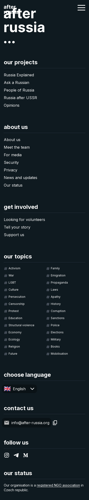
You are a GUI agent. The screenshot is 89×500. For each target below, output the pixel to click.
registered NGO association (58, 485)
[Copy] (55, 423)
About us (12, 139)
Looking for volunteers (24, 219)
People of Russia (19, 90)
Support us (14, 234)
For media (13, 154)
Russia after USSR (20, 97)
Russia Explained (19, 75)
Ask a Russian (16, 82)
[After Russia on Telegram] (16, 455)
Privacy (10, 170)
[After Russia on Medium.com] (25, 455)
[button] (81, 7)
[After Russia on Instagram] (6, 455)
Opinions (11, 105)
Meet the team (17, 147)
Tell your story (17, 227)
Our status (13, 185)
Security (11, 162)
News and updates (20, 177)
